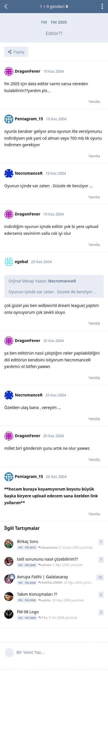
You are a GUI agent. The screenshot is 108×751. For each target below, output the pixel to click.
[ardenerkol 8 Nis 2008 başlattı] (8, 614)
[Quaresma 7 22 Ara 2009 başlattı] (8, 543)
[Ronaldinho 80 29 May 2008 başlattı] (8, 596)
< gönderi (54, 6)
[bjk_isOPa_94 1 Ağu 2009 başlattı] (8, 561)
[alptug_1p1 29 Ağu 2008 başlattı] (8, 579)
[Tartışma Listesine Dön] (5, 6)
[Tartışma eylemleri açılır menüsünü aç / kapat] (102, 6)
